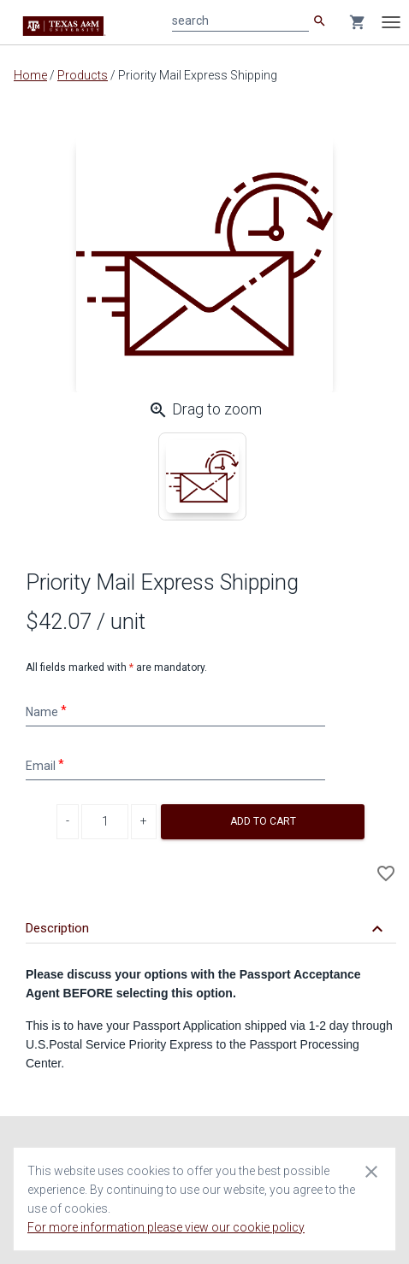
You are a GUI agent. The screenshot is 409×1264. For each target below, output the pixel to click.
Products (82, 75)
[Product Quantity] (104, 821)
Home (30, 75)
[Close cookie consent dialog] (371, 1171)
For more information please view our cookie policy (166, 1227)
